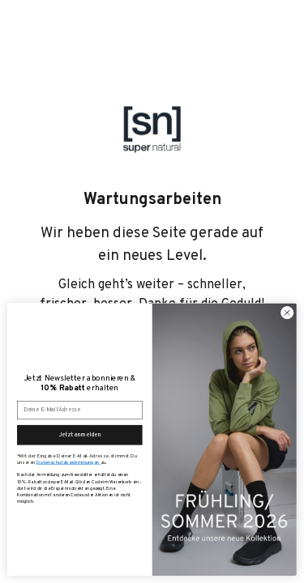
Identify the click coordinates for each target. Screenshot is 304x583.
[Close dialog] (286, 312)
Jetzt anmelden (79, 434)
